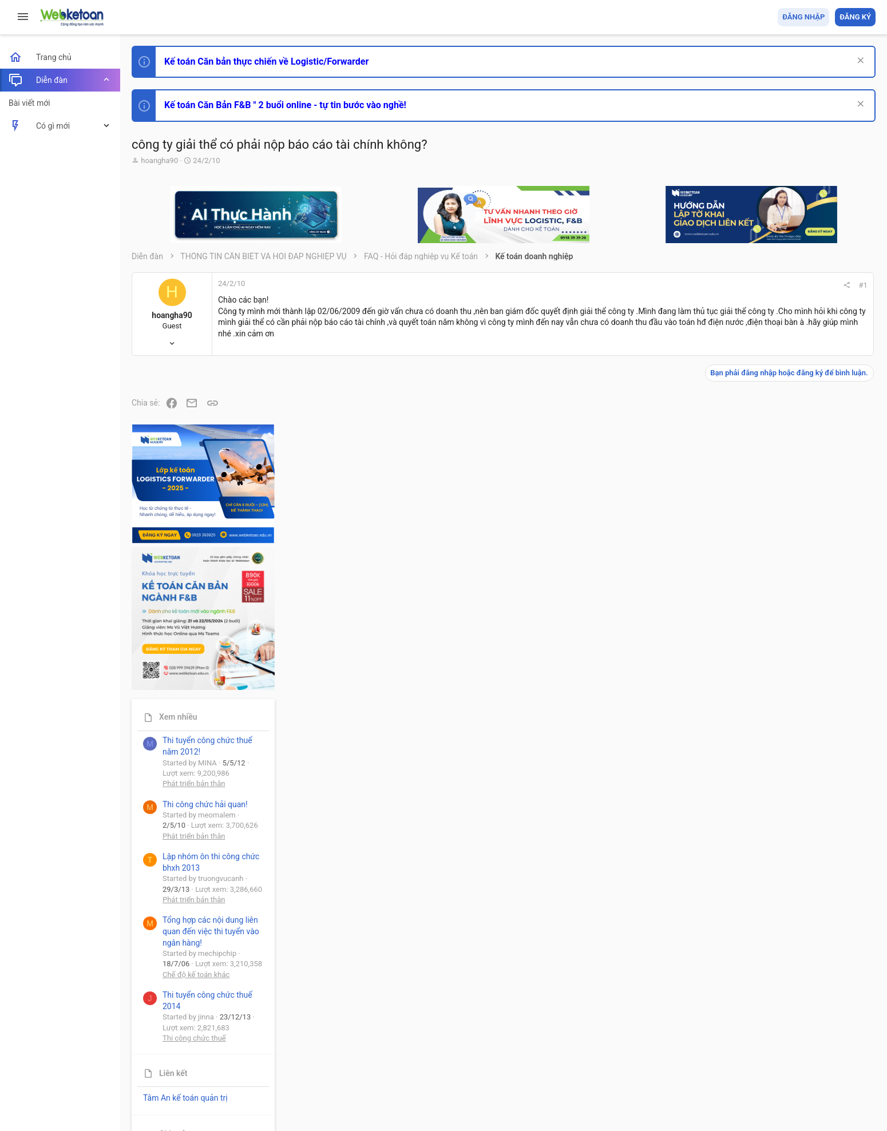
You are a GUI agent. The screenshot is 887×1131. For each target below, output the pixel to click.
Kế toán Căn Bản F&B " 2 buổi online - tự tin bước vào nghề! (285, 105)
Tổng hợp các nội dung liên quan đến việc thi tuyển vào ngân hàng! (811, 779)
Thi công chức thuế (795, 885)
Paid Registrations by (225, 1095)
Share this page (804, 1010)
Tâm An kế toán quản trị (786, 945)
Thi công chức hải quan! (806, 651)
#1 (710, 285)
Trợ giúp (789, 1056)
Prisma (147, 1056)
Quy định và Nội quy (683, 1056)
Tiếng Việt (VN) (202, 1056)
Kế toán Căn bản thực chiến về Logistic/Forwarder (266, 61)
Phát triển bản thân (794, 631)
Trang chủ (826, 1056)
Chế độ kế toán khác (796, 822)
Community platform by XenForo (232, 1085)
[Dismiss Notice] (859, 61)
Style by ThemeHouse (171, 1105)
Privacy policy (746, 1056)
